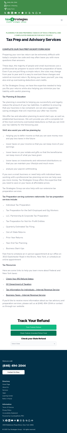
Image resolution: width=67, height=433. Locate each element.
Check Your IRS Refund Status (20, 278)
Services (5, 390)
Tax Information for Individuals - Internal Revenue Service (33, 289)
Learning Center (7, 396)
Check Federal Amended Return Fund (38, 334)
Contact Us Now (13, 372)
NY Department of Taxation (18, 284)
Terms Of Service (8, 407)
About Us (5, 387)
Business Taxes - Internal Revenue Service (26, 295)
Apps (4, 393)
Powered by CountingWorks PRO (13, 416)
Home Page (6, 384)
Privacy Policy (6, 410)
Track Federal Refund (37, 328)
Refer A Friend (7, 399)
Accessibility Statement (10, 413)
